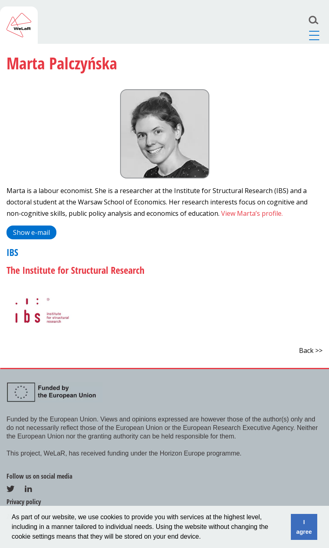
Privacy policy (23, 501)
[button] (203, 537)
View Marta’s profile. (252, 213)
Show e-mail (31, 232)
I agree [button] (304, 527)
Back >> (311, 350)
